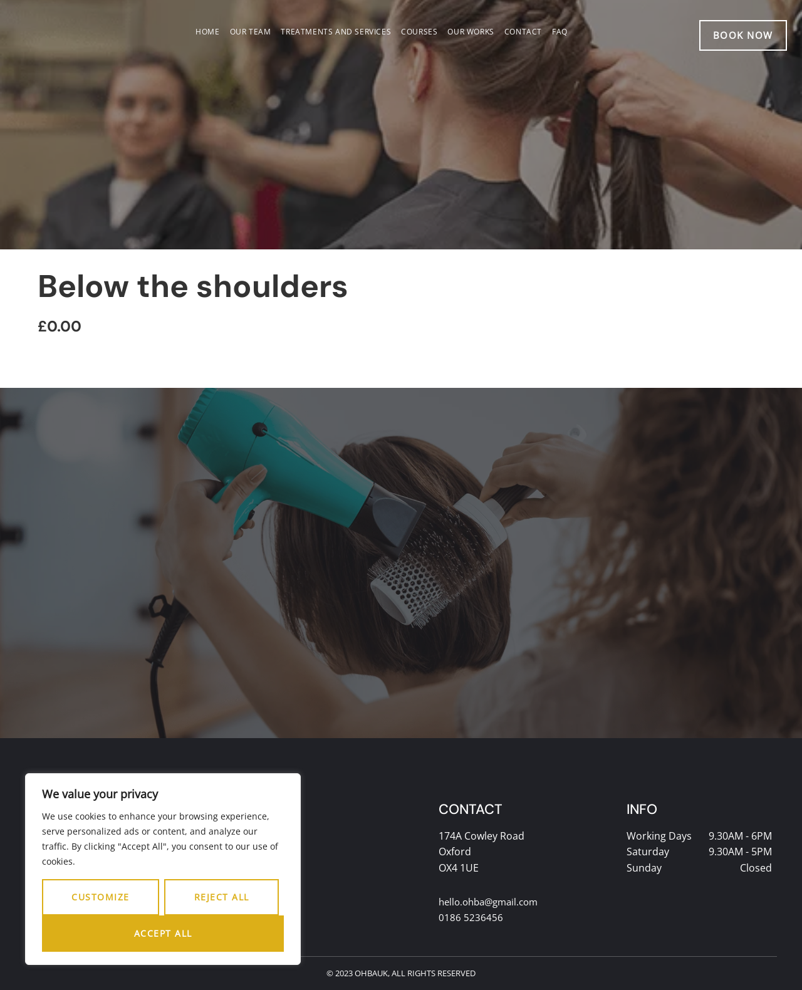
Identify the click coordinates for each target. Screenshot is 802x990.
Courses (419, 31)
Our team (250, 31)
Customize (100, 897)
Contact (523, 31)
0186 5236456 (471, 918)
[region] (163, 869)
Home (207, 31)
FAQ (560, 31)
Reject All (221, 897)
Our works (470, 31)
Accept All (163, 933)
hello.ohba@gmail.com (492, 902)
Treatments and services (336, 31)
